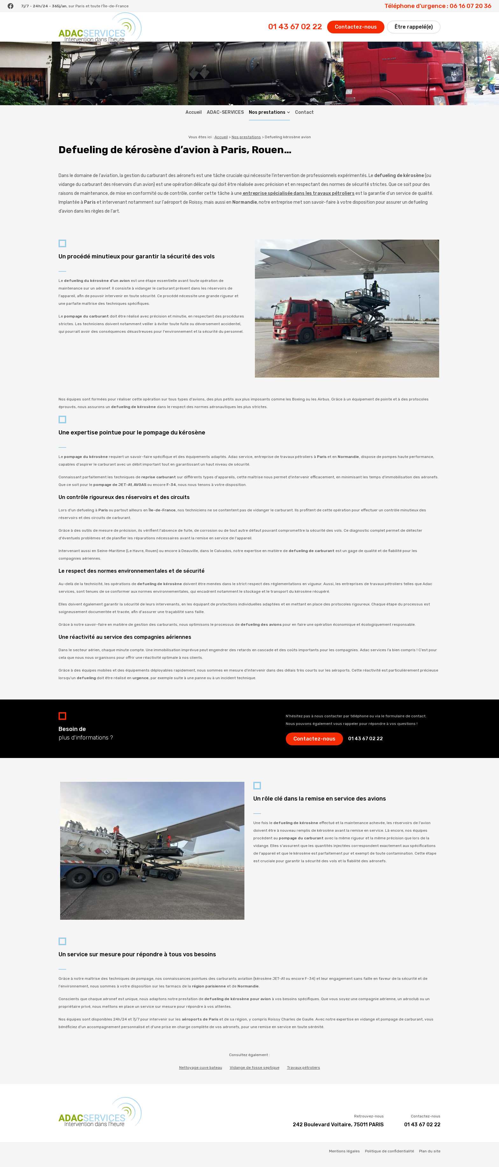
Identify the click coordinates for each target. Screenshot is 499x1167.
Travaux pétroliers (303, 1074)
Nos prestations (267, 118)
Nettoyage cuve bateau (200, 1074)
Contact (304, 118)
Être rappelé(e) (414, 30)
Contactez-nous (356, 30)
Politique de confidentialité (389, 1157)
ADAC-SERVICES (225, 118)
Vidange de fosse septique (254, 1074)
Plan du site (429, 1157)
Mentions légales (344, 1157)
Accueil (194, 118)
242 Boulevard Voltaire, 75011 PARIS (338, 1131)
